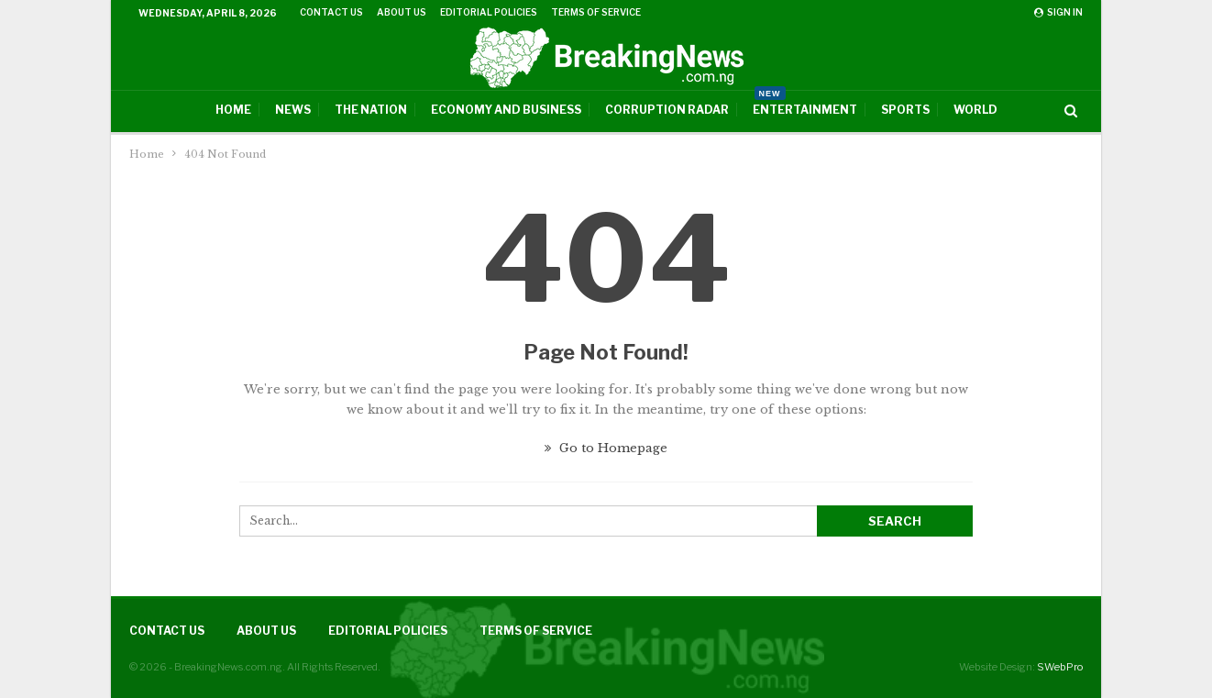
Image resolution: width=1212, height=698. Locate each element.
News (293, 109)
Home (233, 109)
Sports (905, 109)
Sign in (1058, 11)
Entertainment (805, 103)
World (975, 109)
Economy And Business (506, 109)
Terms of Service (596, 11)
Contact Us (331, 11)
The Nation (371, 109)
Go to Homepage (606, 448)
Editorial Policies (488, 11)
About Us (401, 11)
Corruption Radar (667, 109)
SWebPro (1060, 666)
